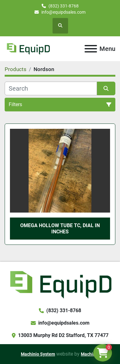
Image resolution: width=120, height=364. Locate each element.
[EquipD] (60, 284)
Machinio (90, 354)
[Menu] (91, 48)
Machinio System (38, 354)
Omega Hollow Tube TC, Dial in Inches (60, 228)
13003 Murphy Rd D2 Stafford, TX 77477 (63, 335)
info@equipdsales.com (63, 12)
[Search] (51, 88)
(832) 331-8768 (63, 5)
